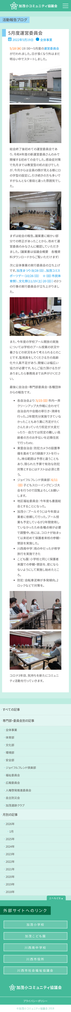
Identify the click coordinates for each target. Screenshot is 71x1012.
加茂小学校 (36, 924)
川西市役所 (35, 959)
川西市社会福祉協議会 (35, 970)
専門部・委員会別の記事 (18, 720)
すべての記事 (11, 709)
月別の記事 (10, 814)
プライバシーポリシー (35, 1001)
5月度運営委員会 (25, 32)
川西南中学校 (35, 947)
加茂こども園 (35, 936)
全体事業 (46, 39)
